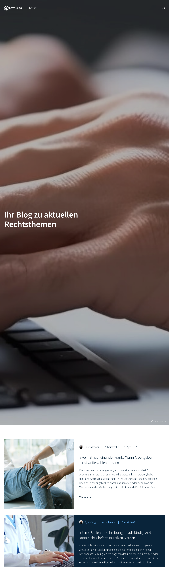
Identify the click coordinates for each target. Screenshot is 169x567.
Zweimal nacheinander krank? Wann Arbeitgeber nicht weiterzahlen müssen (115, 460)
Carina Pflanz (91, 447)
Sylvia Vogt (90, 522)
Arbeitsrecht (112, 447)
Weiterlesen (85, 497)
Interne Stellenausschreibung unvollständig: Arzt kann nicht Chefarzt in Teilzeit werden (115, 535)
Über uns (32, 8)
